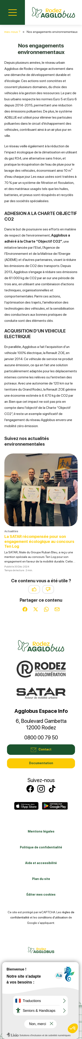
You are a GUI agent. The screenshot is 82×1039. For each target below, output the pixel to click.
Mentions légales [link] (41, 831)
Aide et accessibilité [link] (41, 863)
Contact (41, 750)
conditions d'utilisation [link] (53, 917)
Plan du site (41, 879)
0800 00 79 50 (41, 737)
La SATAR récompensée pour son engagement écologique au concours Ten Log (39, 541)
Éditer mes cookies (41, 894)
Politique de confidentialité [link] (41, 847)
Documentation (41, 763)
